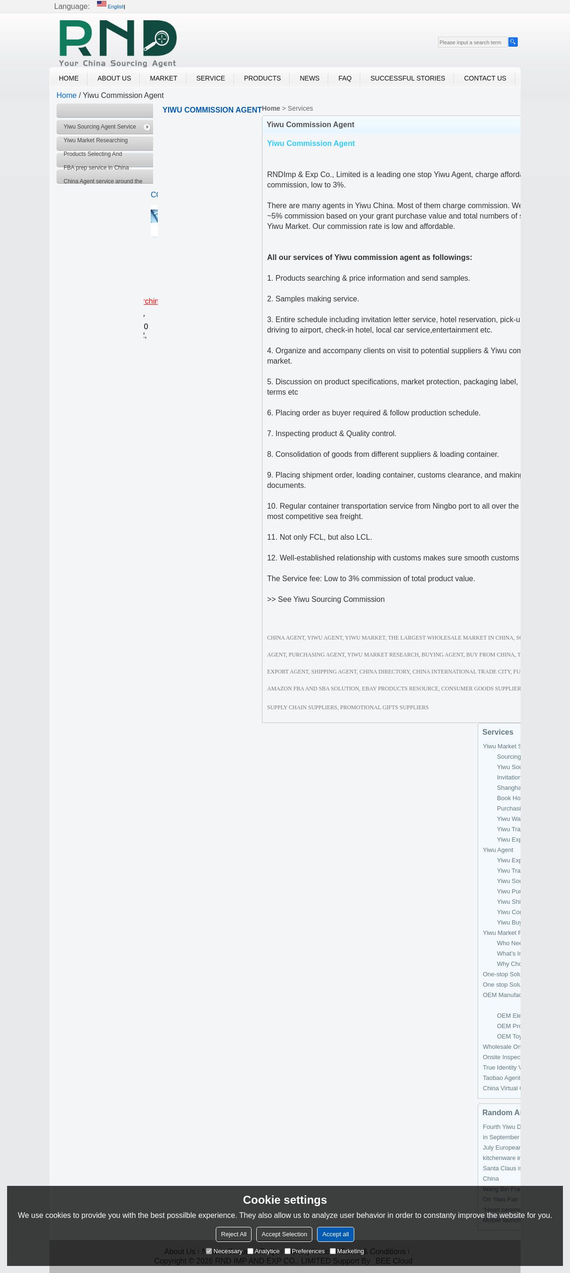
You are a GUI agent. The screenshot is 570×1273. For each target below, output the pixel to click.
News (309, 78)
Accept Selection (284, 1234)
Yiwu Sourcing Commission (339, 599)
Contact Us (485, 78)
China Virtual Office (509, 1088)
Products (262, 78)
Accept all (335, 1234)
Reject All (233, 1234)
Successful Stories (407, 78)
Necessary (224, 1251)
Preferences (305, 1251)
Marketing (347, 1251)
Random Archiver (513, 1113)
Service (210, 78)
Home (69, 78)
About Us (114, 78)
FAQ (344, 78)
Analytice (263, 1251)
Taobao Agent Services (514, 1077)
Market (163, 78)
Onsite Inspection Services (519, 1057)
